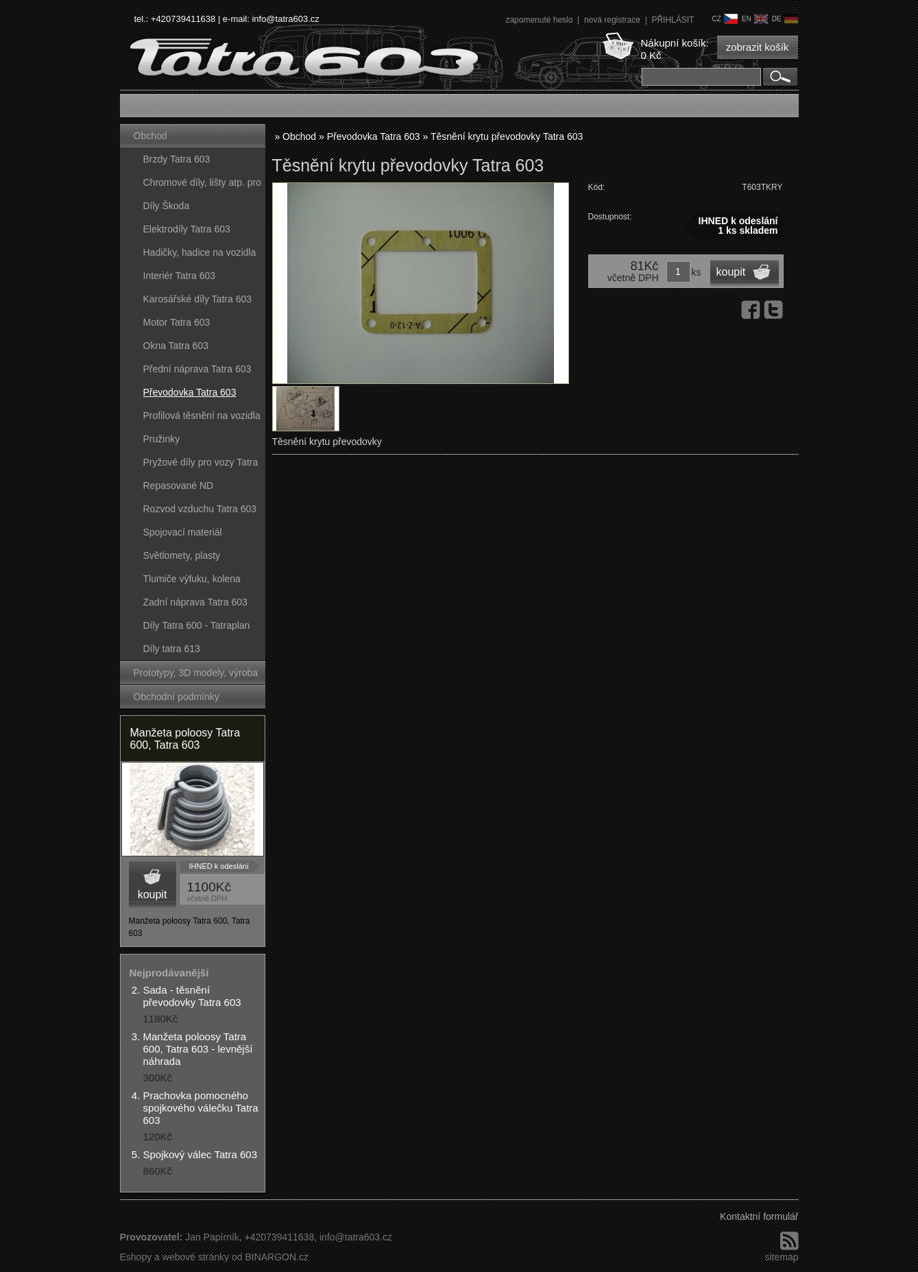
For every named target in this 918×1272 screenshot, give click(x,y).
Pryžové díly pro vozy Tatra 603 (200, 465)
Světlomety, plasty (182, 555)
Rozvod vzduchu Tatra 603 (200, 508)
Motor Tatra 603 (176, 322)
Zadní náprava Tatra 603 (195, 602)
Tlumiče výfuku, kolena (192, 578)
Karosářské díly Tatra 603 (197, 298)
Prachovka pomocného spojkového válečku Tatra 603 (200, 1108)
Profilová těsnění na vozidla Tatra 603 (202, 418)
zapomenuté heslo (540, 20)
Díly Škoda (166, 205)
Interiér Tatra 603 (179, 275)
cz (724, 19)
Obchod (150, 135)
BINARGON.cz (277, 1256)
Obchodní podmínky (176, 696)
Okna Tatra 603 (175, 345)
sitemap (781, 1256)
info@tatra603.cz (285, 19)
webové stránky (195, 1256)
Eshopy (136, 1256)
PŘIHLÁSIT (672, 20)
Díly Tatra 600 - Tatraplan (196, 625)
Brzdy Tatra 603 (176, 159)
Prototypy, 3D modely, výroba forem (196, 675)
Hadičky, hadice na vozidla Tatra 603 (199, 255)
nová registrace (613, 20)
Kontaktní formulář (759, 1216)
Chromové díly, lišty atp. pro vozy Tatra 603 (202, 185)
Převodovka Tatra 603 (190, 392)
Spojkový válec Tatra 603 (200, 1154)
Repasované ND (178, 485)
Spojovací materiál (182, 532)
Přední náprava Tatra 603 (197, 368)
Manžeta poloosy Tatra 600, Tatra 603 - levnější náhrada (198, 1049)
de (785, 19)
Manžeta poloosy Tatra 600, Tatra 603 (185, 739)
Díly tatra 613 (171, 648)
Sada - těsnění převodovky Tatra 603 (192, 996)
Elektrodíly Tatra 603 (186, 229)
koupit (152, 894)
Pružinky (161, 438)
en (755, 19)
